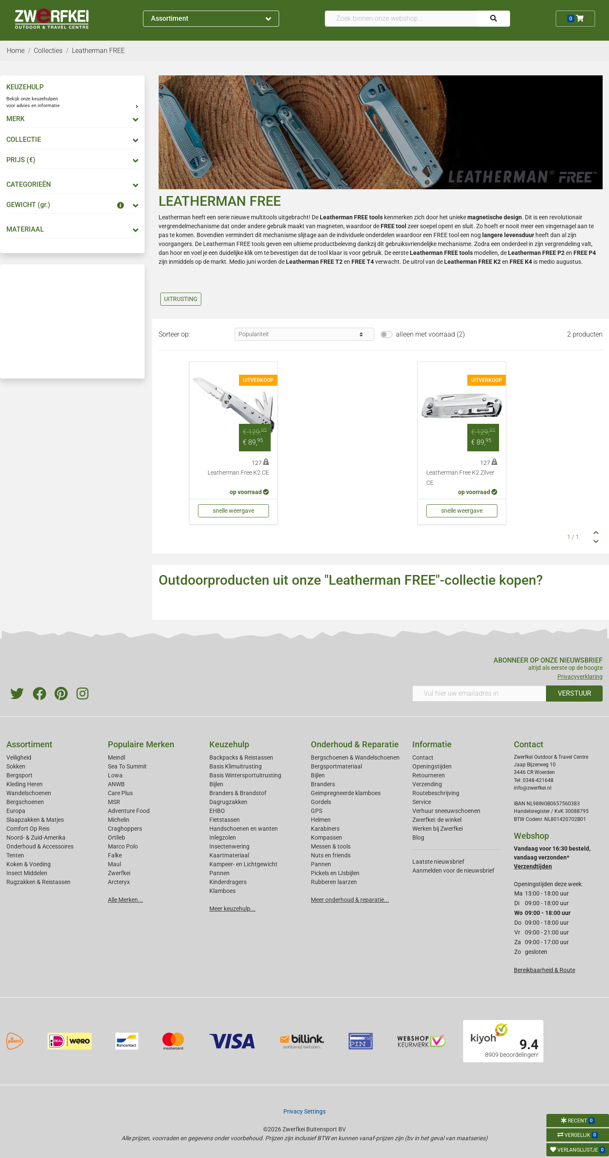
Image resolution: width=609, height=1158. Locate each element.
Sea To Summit (127, 766)
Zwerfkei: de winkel (436, 819)
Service (421, 802)
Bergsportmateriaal (336, 766)
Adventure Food (129, 810)
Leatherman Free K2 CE (238, 472)
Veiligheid (18, 757)
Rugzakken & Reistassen (38, 882)
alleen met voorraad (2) (430, 334)
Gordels (321, 802)
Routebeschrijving (435, 793)
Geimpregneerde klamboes (346, 793)
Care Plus (120, 793)
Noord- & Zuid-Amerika (36, 837)
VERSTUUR (574, 693)
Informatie (432, 744)
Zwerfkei (119, 873)
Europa (15, 810)
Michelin (118, 819)
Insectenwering (229, 846)
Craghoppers (125, 828)
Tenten (15, 855)
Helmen (321, 819)
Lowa (115, 775)
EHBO (217, 810)
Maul (114, 864)
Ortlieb (116, 837)
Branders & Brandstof (237, 793)
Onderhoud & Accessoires (40, 846)
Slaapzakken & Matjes (35, 819)
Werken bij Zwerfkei (437, 828)
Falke (115, 855)
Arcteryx (119, 882)
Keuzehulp (229, 744)
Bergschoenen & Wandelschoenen (355, 757)
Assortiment (211, 18)
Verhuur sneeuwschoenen (446, 810)
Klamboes (222, 890)
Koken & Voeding (28, 864)
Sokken (15, 766)
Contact (422, 757)
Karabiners (325, 828)
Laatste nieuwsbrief (438, 861)
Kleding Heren (24, 784)
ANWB (116, 784)
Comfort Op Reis (27, 828)
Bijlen (216, 784)
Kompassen (326, 837)
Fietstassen (224, 819)
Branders (323, 784)
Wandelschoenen (28, 793)
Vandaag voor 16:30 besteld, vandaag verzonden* (552, 857)
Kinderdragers (228, 882)
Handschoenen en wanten (243, 828)
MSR (114, 802)
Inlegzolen (222, 837)
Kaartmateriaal (229, 855)
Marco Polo (123, 846)
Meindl (116, 757)
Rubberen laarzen (334, 882)
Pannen (321, 864)
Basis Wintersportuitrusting (245, 775)
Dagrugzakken (228, 802)
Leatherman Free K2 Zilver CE (460, 477)
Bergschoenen (25, 802)
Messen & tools (331, 846)
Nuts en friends (331, 855)
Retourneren (428, 775)
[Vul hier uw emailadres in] (479, 693)
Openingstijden (432, 766)
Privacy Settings (304, 1111)
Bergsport (19, 775)
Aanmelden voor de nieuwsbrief (453, 870)
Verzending (427, 784)
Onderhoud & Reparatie (355, 744)
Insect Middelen (26, 873)
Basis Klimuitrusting (235, 766)
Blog (418, 837)
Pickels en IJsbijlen (335, 873)
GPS (316, 810)
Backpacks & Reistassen (241, 757)
